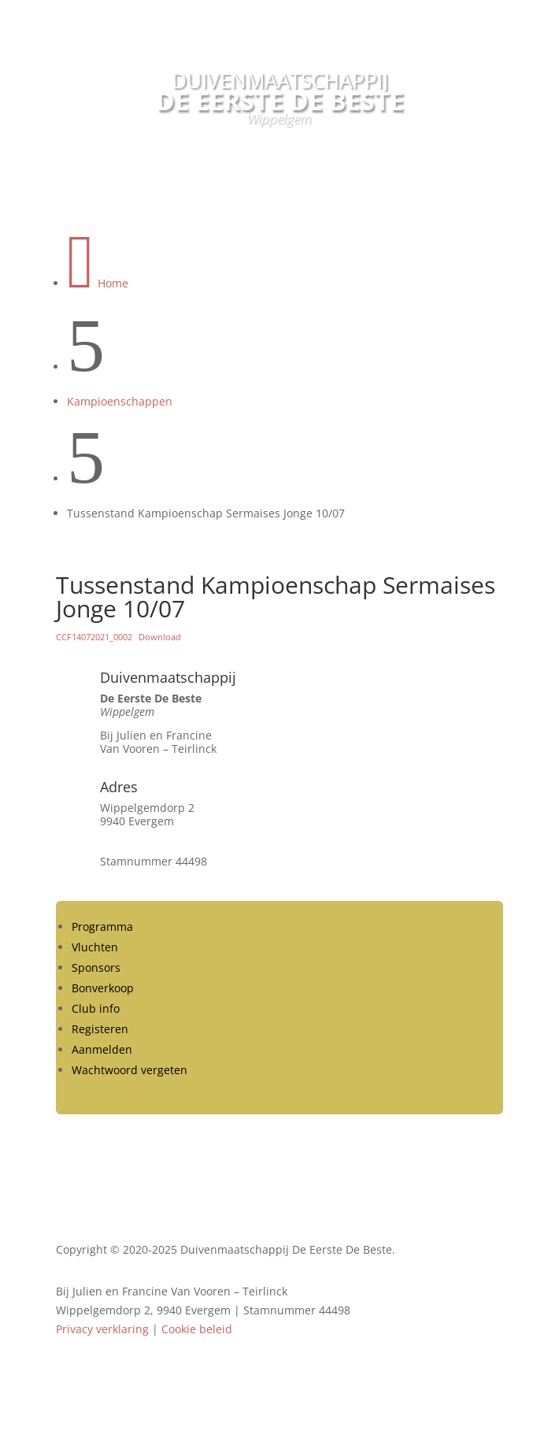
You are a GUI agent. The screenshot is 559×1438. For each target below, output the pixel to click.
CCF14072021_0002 (94, 637)
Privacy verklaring (102, 1328)
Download (160, 637)
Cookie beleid (196, 1328)
